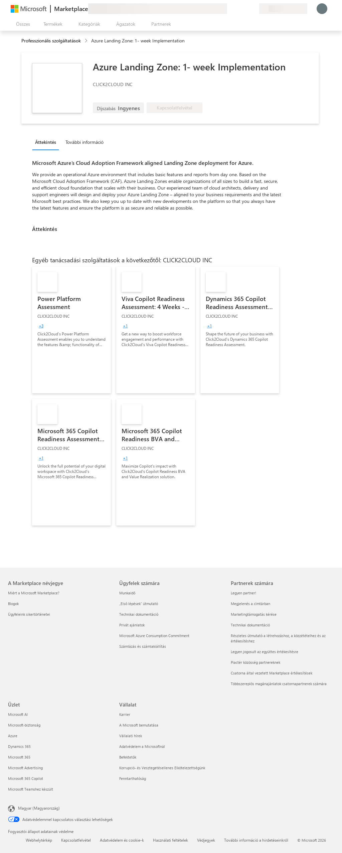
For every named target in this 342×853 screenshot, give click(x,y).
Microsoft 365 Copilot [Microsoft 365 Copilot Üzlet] (25, 778)
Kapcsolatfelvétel (76, 840)
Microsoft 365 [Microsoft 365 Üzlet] (19, 757)
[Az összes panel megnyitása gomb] (22, 24)
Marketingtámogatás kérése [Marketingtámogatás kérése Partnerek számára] (254, 614)
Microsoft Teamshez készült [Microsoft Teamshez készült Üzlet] (30, 789)
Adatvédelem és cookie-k (122, 840)
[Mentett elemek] (245, 8)
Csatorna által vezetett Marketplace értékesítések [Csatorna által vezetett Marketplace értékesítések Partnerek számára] (271, 672)
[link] (71, 330)
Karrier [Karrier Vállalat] (124, 714)
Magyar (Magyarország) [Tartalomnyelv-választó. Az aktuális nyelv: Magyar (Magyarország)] (39, 808)
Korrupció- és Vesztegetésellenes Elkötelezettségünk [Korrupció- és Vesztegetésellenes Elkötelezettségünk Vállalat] (162, 767)
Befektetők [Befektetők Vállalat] (127, 757)
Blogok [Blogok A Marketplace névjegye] (13, 603)
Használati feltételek (170, 840)
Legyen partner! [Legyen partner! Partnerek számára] (243, 592)
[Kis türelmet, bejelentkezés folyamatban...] (322, 8)
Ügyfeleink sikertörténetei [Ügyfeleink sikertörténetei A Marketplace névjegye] (29, 614)
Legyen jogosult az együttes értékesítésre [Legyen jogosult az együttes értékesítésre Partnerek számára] (264, 651)
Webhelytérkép (39, 840)
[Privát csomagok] (253, 8)
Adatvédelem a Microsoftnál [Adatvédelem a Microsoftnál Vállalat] (142, 746)
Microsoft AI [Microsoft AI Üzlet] (18, 714)
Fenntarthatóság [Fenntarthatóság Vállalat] (132, 778)
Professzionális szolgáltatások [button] (51, 40)
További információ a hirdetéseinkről (256, 840)
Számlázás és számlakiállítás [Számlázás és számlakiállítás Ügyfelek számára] (142, 646)
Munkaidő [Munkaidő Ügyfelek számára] (127, 592)
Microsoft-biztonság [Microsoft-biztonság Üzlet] (24, 725)
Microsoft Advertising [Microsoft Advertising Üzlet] (25, 767)
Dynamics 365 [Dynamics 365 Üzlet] (19, 746)
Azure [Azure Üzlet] (12, 735)
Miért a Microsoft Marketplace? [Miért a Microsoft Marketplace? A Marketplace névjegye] (33, 592)
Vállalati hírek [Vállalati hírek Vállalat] (130, 735)
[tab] (47, 141)
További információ (84, 142)
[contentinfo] (86, 40)
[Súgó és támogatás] (237, 8)
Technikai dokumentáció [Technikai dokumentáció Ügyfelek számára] (138, 614)
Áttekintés (45, 142)
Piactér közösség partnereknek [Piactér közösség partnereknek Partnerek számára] (255, 662)
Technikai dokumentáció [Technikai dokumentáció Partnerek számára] (250, 624)
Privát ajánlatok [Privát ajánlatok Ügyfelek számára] (132, 624)
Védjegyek (206, 840)
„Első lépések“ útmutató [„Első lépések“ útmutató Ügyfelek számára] (138, 603)
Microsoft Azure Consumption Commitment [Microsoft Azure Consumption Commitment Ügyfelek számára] (154, 635)
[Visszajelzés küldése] (229, 8)
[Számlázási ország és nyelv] (283, 8)
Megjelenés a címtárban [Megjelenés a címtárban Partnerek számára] (250, 603)
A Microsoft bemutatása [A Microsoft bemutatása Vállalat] (138, 725)
